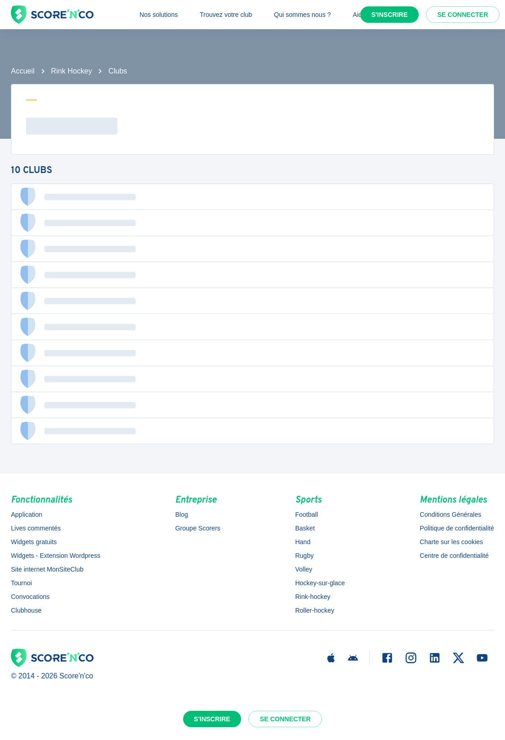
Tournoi (21, 583)
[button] (252, 197)
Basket (305, 528)
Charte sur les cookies (451, 542)
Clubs (117, 71)
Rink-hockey (312, 596)
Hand (302, 542)
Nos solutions (158, 14)
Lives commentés (36, 528)
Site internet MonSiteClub (47, 569)
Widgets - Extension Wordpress (55, 555)
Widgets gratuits (34, 542)
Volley (303, 569)
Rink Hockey (71, 71)
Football (306, 514)
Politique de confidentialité (457, 528)
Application (26, 514)
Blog (181, 514)
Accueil (23, 71)
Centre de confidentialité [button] (454, 555)
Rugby (304, 555)
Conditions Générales (450, 514)
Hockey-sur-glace (320, 583)
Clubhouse (26, 610)
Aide (359, 14)
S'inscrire (389, 14)
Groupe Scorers (198, 528)
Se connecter (462, 14)
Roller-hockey (314, 610)
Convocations (30, 596)
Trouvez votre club (226, 14)
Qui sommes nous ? (302, 14)
